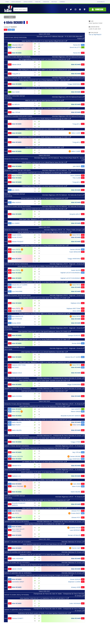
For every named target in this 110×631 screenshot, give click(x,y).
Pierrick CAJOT (76, 548)
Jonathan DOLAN (75, 528)
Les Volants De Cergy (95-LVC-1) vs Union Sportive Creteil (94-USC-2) (44, 462)
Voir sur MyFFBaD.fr (95, 34)
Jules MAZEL (77, 166)
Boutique (54, 1)
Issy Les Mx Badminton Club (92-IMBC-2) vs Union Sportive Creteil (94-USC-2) (44, 500)
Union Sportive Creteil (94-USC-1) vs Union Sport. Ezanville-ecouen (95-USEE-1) (44, 380)
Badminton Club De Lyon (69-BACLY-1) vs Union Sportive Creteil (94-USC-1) (44, 554)
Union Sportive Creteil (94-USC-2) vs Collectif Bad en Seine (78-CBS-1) (44, 162)
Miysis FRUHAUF (17, 175)
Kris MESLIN (16, 104)
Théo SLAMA (77, 178)
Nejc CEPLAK (16, 112)
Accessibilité (100, 1)
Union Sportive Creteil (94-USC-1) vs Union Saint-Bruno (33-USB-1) (44, 544)
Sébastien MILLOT (17, 45)
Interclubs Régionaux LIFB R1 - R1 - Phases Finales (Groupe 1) (64, 230)
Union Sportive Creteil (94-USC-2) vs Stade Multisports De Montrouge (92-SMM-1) (44, 119)
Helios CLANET (76, 133)
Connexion (97, 9)
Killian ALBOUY (16, 202)
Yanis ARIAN (77, 484)
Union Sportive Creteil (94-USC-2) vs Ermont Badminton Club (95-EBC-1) (44, 352)
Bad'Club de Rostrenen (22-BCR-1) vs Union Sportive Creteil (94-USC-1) (44, 391)
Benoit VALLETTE (75, 47)
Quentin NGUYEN (17, 456)
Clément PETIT (16, 465)
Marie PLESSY (16, 425)
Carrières (62, 1)
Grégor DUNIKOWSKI (74, 384)
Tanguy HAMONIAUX (74, 84)
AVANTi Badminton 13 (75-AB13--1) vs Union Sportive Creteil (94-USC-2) (44, 472)
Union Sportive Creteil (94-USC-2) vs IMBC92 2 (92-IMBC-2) (44, 129)
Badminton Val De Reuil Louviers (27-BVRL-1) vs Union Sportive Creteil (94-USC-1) (44, 613)
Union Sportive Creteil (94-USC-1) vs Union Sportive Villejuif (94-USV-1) (44, 41)
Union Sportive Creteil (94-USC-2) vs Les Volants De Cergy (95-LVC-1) (44, 508)
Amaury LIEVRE (76, 587)
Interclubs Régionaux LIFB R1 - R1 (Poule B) (69, 404)
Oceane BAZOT (76, 513)
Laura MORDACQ (75, 530)
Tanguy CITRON (76, 442)
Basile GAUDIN (76, 270)
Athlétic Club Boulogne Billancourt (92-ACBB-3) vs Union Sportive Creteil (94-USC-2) (44, 420)
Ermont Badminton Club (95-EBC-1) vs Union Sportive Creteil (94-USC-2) (44, 198)
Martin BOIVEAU (17, 396)
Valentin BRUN (16, 64)
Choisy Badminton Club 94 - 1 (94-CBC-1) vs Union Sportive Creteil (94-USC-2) (44, 108)
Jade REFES (15, 513)
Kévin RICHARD (16, 47)
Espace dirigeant (16, 1)
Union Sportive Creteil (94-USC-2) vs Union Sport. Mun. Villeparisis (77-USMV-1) (44, 298)
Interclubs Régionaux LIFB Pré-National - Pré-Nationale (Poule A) (63, 170)
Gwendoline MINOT (18, 582)
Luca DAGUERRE (17, 291)
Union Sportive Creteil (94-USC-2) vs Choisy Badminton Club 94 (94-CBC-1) (44, 245)
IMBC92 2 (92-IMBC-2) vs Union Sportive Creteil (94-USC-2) (44, 100)
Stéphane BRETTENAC (74, 308)
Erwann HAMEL (16, 235)
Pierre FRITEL (76, 235)
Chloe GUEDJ (16, 411)
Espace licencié (28, 1)
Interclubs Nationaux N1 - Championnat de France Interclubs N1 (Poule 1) (60, 378)
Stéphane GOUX (76, 303)
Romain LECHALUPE (74, 535)
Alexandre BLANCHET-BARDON (71, 416)
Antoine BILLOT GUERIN (19, 285)
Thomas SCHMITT (17, 618)
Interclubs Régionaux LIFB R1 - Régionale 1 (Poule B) (67, 264)
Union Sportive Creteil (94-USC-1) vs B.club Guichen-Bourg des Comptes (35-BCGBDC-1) (44, 575)
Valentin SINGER (17, 569)
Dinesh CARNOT (17, 287)
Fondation (46, 1)
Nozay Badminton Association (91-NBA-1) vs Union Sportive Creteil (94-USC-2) (44, 314)
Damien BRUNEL (75, 249)
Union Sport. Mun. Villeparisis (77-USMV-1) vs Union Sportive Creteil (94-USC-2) (44, 219)
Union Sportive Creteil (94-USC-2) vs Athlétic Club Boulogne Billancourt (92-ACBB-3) (44, 266)
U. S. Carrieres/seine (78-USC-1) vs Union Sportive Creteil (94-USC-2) (44, 88)
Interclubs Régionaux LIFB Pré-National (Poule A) (68, 57)
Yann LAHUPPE (76, 409)
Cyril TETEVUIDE (17, 319)
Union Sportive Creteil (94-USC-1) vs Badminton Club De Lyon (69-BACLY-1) (44, 598)
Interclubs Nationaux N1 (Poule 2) (73, 542)
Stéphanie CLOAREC (74, 582)
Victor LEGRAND (75, 175)
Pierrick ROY (77, 45)
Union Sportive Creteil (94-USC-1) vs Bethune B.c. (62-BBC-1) (44, 524)
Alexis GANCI (77, 311)
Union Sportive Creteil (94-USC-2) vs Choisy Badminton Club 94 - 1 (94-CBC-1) (44, 80)
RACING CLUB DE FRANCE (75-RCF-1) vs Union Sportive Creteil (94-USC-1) (44, 565)
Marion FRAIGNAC (17, 486)
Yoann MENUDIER (75, 252)
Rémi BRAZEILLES (17, 316)
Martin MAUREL (17, 422)
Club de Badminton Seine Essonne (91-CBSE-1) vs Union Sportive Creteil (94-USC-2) (44, 232)
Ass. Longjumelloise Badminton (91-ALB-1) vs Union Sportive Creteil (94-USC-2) (44, 59)
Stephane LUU (16, 476)
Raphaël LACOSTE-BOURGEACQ (71, 273)
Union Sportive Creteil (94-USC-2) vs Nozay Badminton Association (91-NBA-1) (44, 339)
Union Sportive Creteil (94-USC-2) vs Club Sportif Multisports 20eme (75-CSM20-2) (44, 331)
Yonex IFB (37, 1)
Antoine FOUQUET (17, 241)
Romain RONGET (17, 237)
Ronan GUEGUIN (75, 579)
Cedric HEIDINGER (17, 558)
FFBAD (7, 1)
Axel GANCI (15, 367)
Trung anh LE (16, 74)
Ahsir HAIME (16, 92)
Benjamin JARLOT (75, 214)
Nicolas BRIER (16, 323)
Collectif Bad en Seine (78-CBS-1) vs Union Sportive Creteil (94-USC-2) (44, 186)
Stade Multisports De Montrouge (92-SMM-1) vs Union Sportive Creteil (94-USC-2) (44, 70)
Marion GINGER (76, 411)
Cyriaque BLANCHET (74, 335)
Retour (10, 17)
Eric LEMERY (16, 223)
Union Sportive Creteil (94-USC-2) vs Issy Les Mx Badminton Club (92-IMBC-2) (44, 406)
